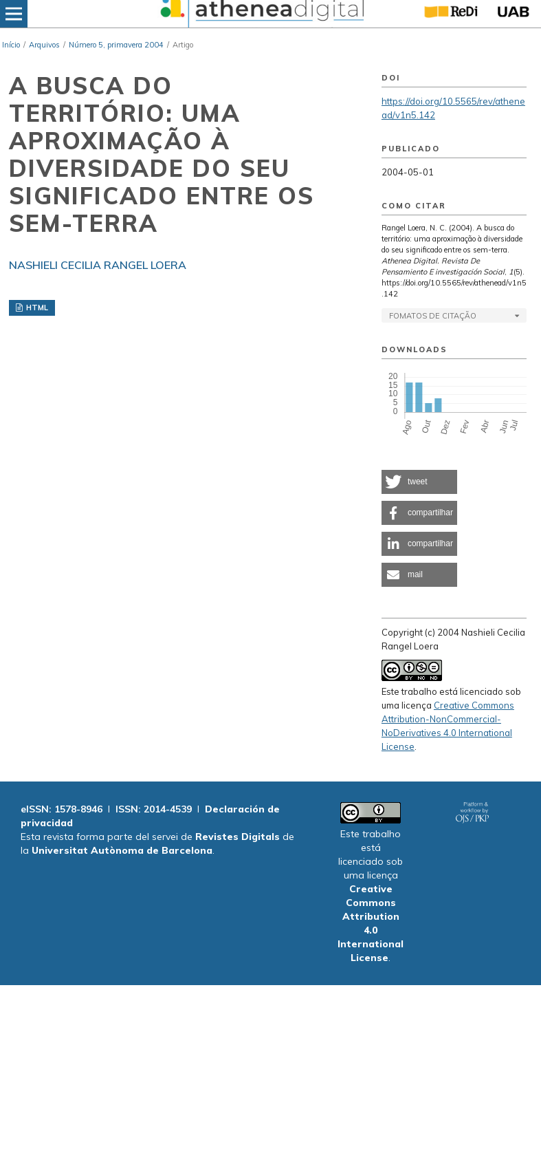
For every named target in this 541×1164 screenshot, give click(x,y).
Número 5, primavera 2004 (116, 44)
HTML (36, 307)
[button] (419, 482)
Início (11, 44)
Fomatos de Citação (432, 316)
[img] (260, 14)
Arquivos (44, 44)
